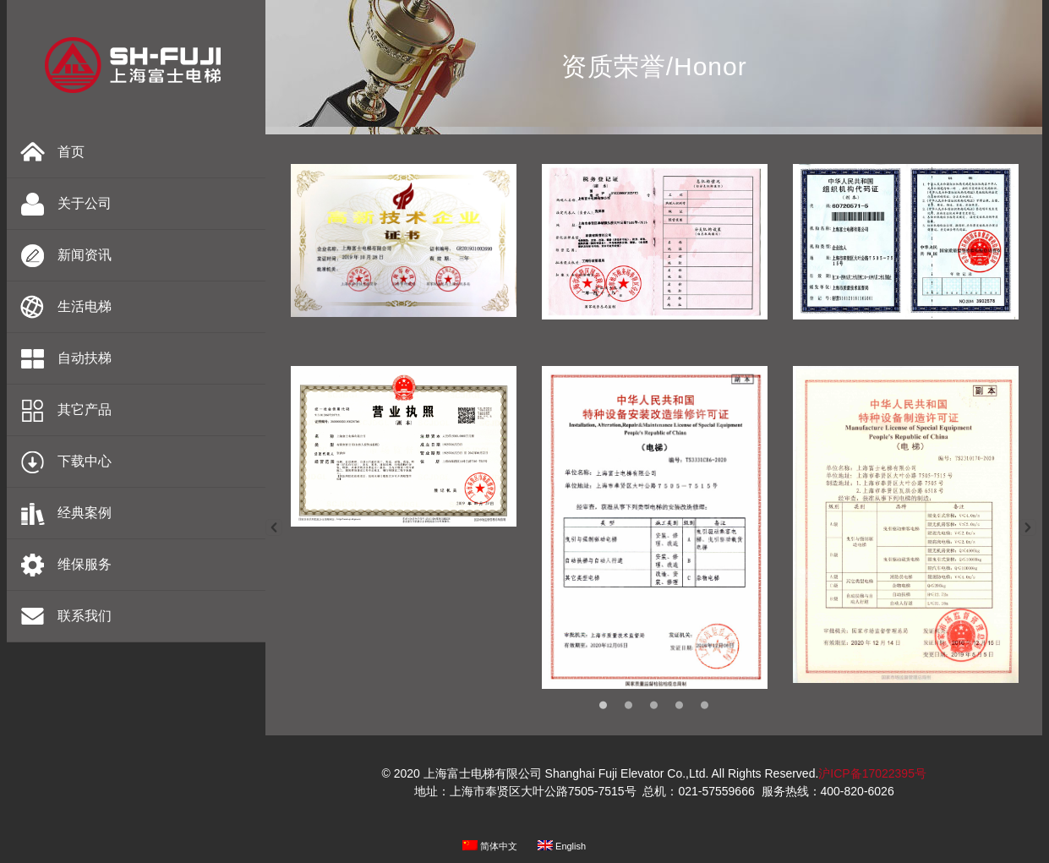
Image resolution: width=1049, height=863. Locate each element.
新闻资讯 (84, 255)
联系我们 (84, 616)
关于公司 (84, 203)
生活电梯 (84, 306)
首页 (71, 152)
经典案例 (84, 512)
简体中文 (489, 845)
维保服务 (84, 564)
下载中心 (84, 461)
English (562, 845)
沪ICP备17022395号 (872, 773)
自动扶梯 (84, 358)
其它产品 (84, 409)
